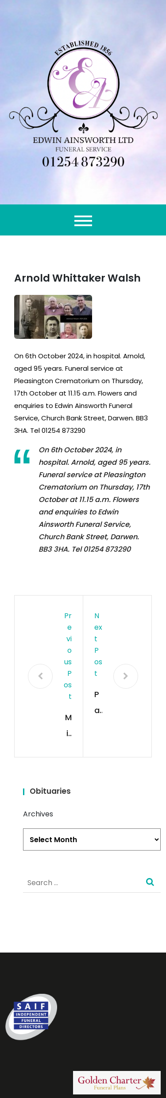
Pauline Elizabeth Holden (98, 703)
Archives (38, 814)
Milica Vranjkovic (68, 726)
